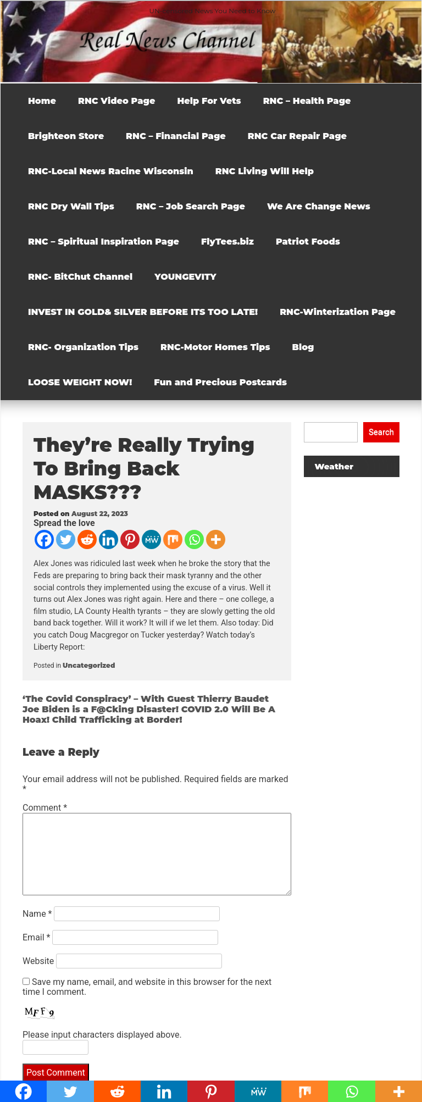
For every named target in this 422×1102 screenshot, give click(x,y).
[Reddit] (87, 539)
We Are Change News (318, 206)
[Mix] (172, 539)
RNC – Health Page (307, 101)
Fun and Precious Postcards (220, 382)
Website (38, 961)
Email (36, 937)
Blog (303, 347)
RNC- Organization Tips (83, 347)
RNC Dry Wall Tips (71, 206)
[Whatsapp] (194, 539)
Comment (45, 807)
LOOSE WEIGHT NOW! (80, 382)
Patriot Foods (308, 241)
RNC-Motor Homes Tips (215, 347)
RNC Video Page (116, 101)
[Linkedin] (108, 539)
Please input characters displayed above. (102, 1034)
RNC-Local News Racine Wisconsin (110, 171)
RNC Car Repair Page (297, 136)
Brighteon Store (66, 136)
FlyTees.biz (227, 241)
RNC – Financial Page (176, 136)
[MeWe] (151, 539)
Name (37, 914)
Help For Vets (209, 101)
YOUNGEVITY (185, 277)
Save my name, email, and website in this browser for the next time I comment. (147, 987)
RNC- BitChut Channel (80, 277)
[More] (215, 539)
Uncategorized (89, 665)
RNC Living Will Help (264, 171)
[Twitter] (65, 539)
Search (381, 432)
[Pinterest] (130, 539)
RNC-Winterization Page (338, 312)
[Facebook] (44, 539)
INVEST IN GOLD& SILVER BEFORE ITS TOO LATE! (143, 312)
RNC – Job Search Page (190, 206)
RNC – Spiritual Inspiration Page (103, 241)
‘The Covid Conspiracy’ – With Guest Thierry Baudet (146, 699)
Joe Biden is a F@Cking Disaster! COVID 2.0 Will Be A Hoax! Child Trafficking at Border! (149, 714)
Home (42, 101)
